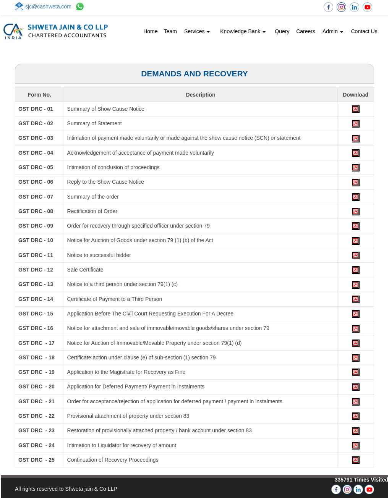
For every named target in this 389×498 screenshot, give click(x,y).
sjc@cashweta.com (48, 6)
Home (150, 31)
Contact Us (364, 31)
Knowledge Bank (243, 31)
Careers (305, 31)
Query (282, 31)
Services (197, 31)
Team (170, 31)
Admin (333, 31)
